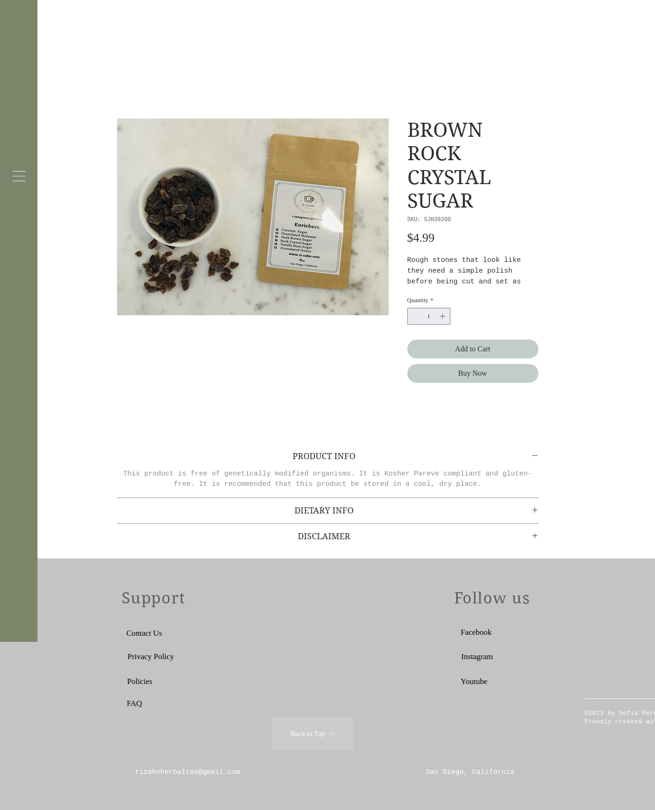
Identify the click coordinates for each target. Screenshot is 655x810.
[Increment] (443, 316)
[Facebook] (476, 632)
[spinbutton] (428, 316)
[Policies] (140, 681)
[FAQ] (134, 703)
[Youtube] (474, 681)
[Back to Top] (312, 734)
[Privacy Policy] (151, 656)
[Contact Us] (144, 633)
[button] (19, 176)
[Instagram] (477, 656)
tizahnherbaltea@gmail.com (188, 772)
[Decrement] (414, 316)
